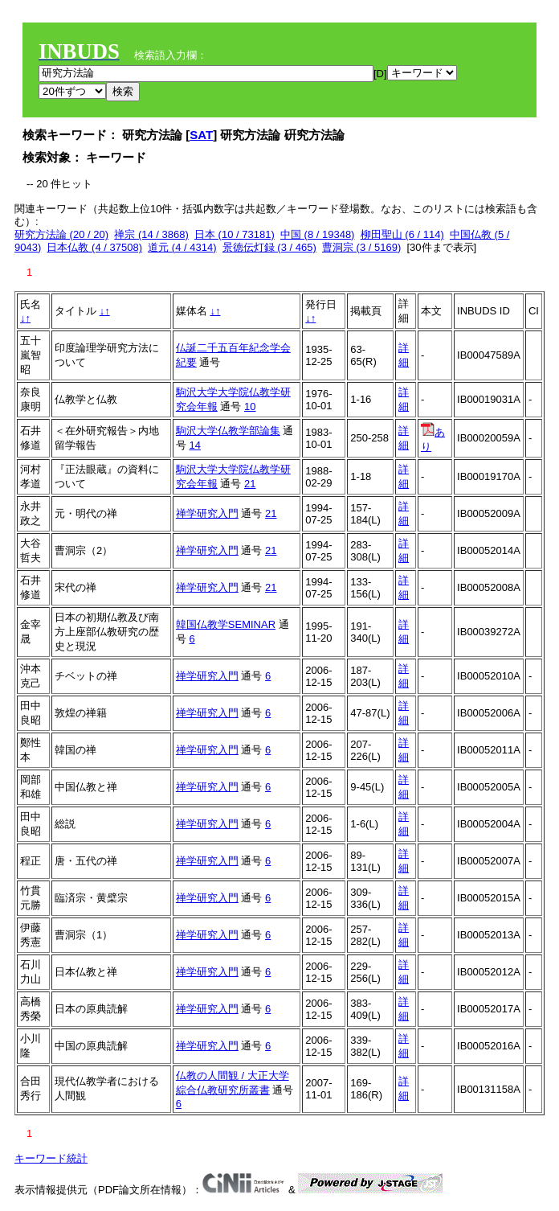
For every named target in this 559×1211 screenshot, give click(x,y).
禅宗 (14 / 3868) (151, 234)
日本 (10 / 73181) (234, 234)
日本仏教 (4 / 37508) (94, 247)
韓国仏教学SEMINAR (225, 624)
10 (249, 406)
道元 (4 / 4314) (182, 247)
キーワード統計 (51, 1158)
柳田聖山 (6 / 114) (402, 234)
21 (249, 484)
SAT (201, 135)
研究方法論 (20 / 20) (61, 234)
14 (194, 445)
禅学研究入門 (207, 513)
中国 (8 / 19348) (317, 234)
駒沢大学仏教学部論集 (228, 431)
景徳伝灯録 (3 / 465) (269, 247)
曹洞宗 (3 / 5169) (361, 247)
